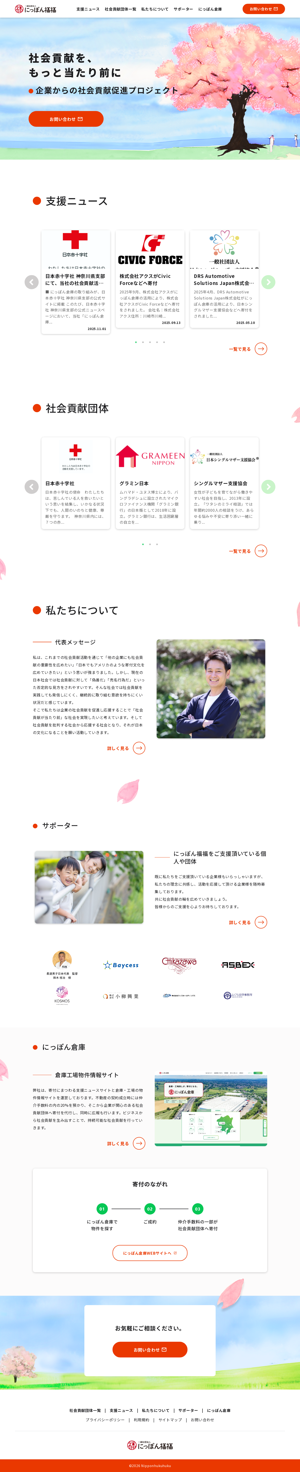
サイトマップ (170, 1420)
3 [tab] (150, 342)
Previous (32, 282)
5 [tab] (164, 342)
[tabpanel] (75, 282)
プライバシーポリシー (105, 1420)
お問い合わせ (202, 1420)
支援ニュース (88, 9)
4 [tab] (157, 342)
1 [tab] (136, 342)
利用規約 (142, 1420)
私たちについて (155, 9)
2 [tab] (143, 342)
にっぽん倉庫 (210, 9)
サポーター (183, 9)
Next (268, 282)
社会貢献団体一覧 (120, 9)
